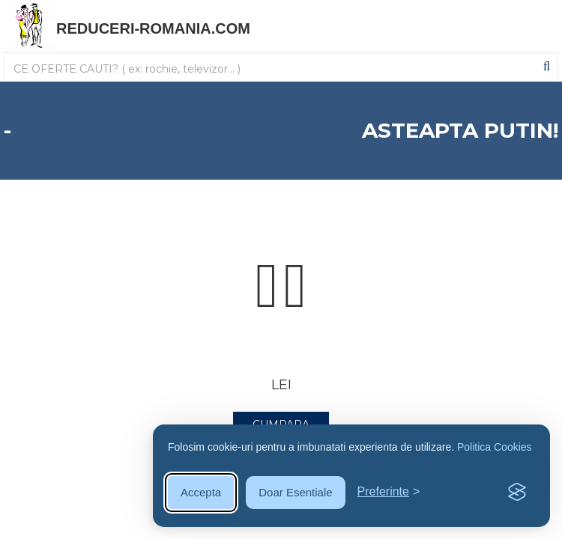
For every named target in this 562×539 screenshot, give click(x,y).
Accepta (201, 492)
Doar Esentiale (295, 492)
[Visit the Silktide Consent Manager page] (517, 493)
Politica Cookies (494, 447)
